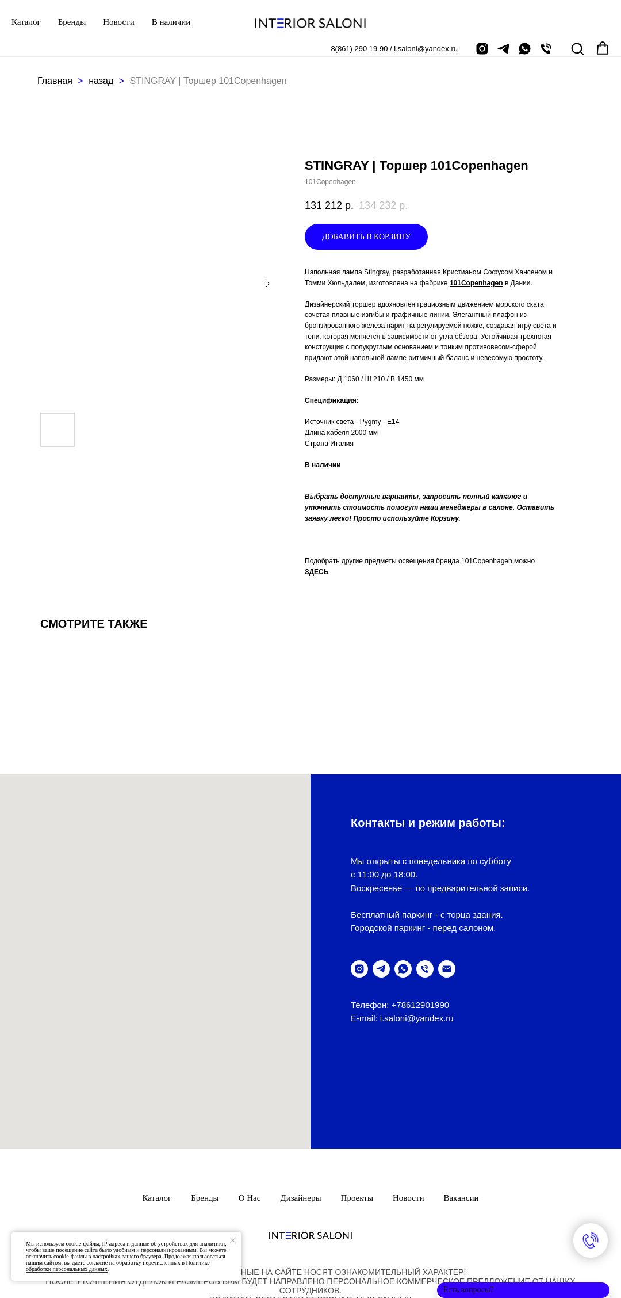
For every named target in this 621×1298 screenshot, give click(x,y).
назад (102, 81)
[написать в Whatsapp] (525, 48)
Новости (118, 21)
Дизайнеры (300, 1113)
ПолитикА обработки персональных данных (310, 1215)
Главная (54, 81)
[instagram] (482, 48)
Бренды (72, 21)
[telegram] (503, 48)
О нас (250, 1113)
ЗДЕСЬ (316, 572)
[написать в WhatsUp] (403, 969)
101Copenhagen (476, 283)
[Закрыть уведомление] (233, 1240)
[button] (577, 48)
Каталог (26, 21)
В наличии (171, 21)
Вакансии (460, 1113)
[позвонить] (546, 48)
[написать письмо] (446, 969)
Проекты (357, 1113)
